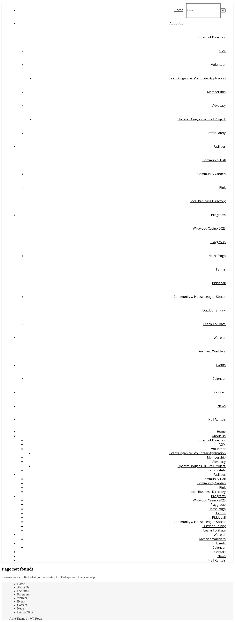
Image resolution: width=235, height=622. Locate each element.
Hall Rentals (217, 419)
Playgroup (218, 242)
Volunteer (218, 64)
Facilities (219, 146)
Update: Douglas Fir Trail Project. (202, 119)
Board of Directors (212, 37)
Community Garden (211, 174)
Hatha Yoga (217, 256)
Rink (222, 187)
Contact (220, 392)
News (221, 406)
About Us (176, 23)
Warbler (220, 337)
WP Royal (36, 618)
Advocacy (219, 105)
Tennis (221, 269)
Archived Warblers (212, 351)
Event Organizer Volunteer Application (197, 78)
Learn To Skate (214, 324)
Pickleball (219, 283)
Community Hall (214, 160)
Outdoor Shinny (214, 310)
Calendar (219, 378)
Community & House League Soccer (200, 297)
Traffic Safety (216, 133)
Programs (218, 215)
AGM (222, 51)
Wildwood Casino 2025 (209, 228)
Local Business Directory (208, 201)
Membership (216, 92)
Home (178, 10)
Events (221, 365)
